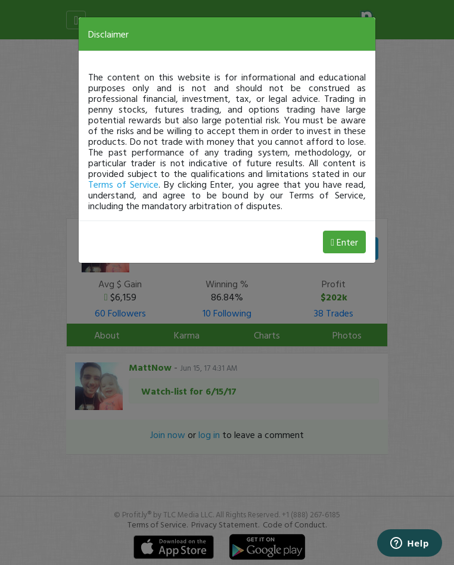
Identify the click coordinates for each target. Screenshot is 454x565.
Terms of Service (123, 184)
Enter (344, 242)
